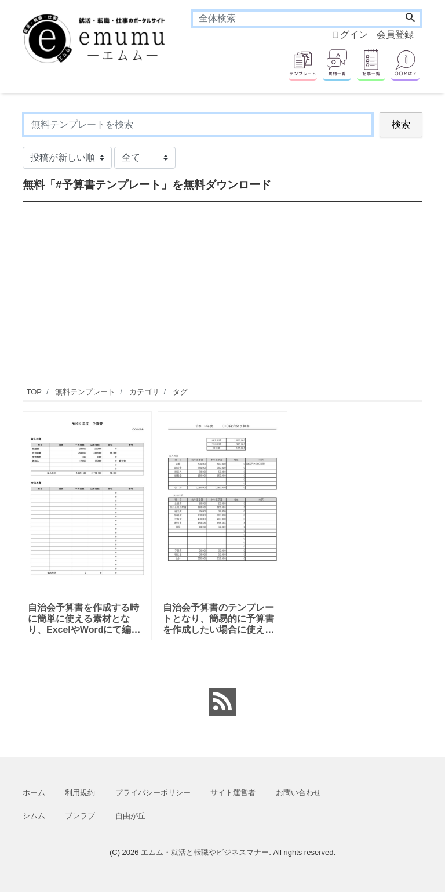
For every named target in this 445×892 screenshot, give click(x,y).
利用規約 (80, 792)
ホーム (34, 792)
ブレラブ (80, 815)
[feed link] (222, 702)
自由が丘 (130, 815)
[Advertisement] (222, 293)
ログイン (349, 34)
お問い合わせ (298, 792)
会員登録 (395, 34)
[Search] (410, 18)
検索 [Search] (401, 124)
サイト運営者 (233, 792)
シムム (34, 815)
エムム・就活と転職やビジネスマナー (205, 852)
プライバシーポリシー (153, 792)
